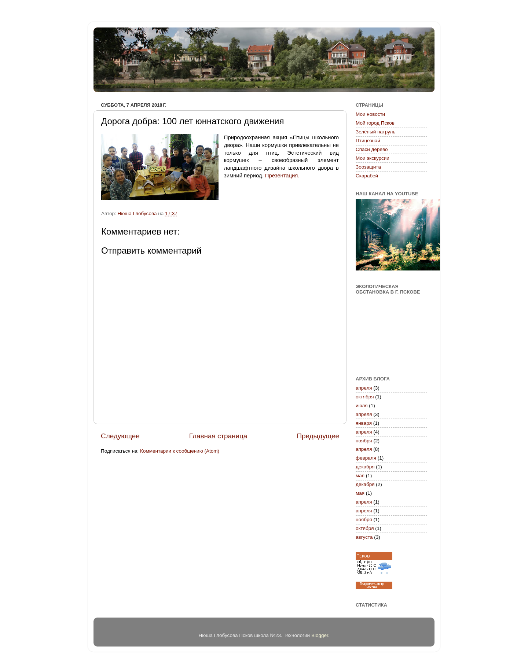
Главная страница (218, 436)
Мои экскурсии (372, 158)
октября (365, 396)
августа (364, 537)
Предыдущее (318, 436)
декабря (365, 466)
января (364, 423)
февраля (366, 458)
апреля (364, 388)
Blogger (319, 635)
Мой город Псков (375, 123)
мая (360, 475)
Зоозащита (368, 167)
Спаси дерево (372, 149)
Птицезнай (368, 140)
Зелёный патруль (375, 132)
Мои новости (370, 114)
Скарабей (367, 175)
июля (362, 405)
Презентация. (282, 175)
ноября (364, 440)
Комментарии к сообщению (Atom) (179, 451)
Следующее (120, 436)
